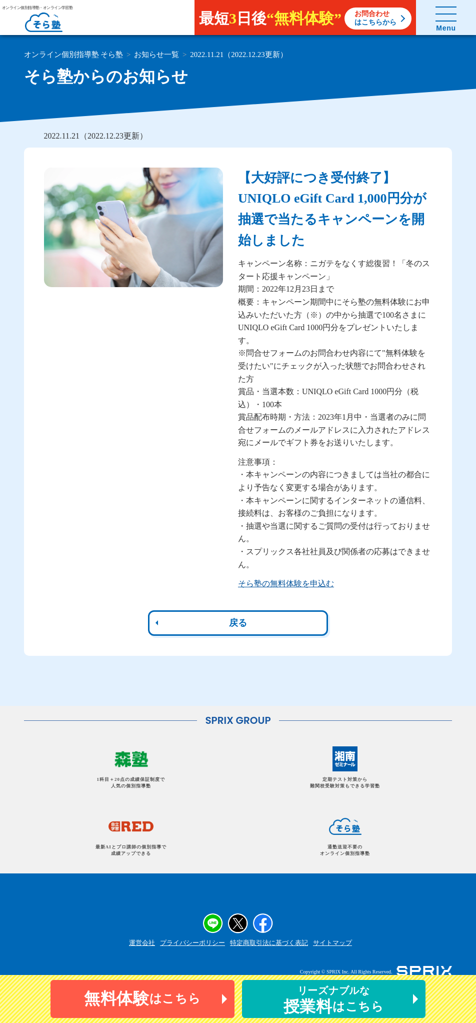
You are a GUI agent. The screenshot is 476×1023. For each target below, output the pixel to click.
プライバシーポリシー (192, 942)
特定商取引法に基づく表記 (269, 942)
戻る (238, 623)
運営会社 (142, 942)
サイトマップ (332, 942)
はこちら (142, 998)
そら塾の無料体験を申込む (286, 583)
